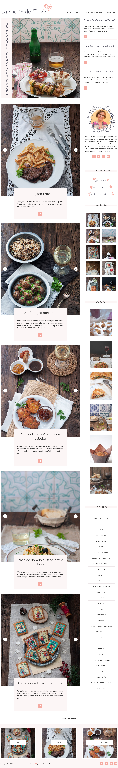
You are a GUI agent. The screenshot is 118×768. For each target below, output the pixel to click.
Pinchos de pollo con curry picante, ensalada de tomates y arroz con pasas (7, 58)
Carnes (101, 547)
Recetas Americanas (101, 660)
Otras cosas (101, 632)
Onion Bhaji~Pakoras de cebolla (40, 436)
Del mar (101, 575)
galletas (101, 592)
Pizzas (101, 649)
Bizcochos (101, 535)
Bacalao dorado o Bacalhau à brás (40, 562)
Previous (5, 150)
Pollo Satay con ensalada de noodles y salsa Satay (100, 46)
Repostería (101, 666)
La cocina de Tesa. (18, 764)
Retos (101, 672)
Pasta (101, 643)
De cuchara (101, 569)
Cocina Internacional (101, 558)
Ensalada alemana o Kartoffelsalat (100, 20)
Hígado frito (40, 194)
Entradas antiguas (67, 718)
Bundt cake (101, 541)
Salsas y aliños (101, 677)
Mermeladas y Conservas (101, 626)
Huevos (101, 603)
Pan (101, 637)
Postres (101, 655)
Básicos (101, 530)
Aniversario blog (101, 518)
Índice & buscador (94, 12)
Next (76, 150)
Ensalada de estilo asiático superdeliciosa (100, 72)
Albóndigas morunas (40, 313)
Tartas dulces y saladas (101, 683)
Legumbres (101, 615)
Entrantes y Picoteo (101, 586)
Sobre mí (111, 12)
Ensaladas (101, 581)
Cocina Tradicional (101, 564)
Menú (79, 12)
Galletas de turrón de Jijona (40, 683)
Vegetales (101, 689)
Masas (101, 620)
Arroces (101, 524)
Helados (101, 598)
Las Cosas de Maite (46, 764)
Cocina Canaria (101, 552)
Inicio (68, 12)
